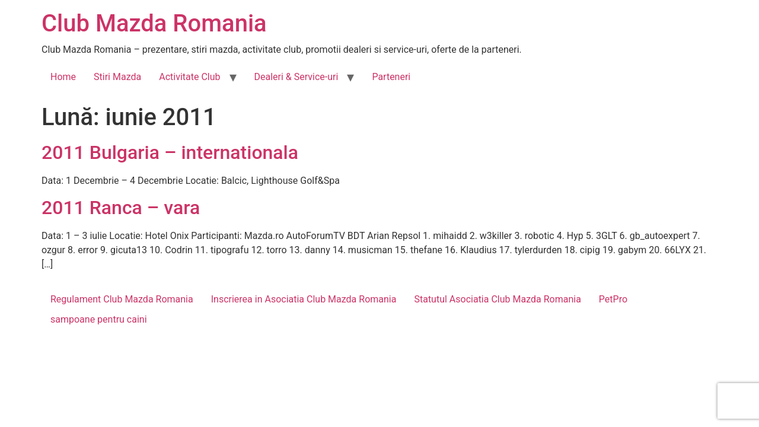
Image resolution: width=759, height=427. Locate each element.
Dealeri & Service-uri (296, 76)
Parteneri (391, 76)
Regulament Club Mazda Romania (121, 299)
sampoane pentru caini (98, 319)
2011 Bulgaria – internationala (170, 152)
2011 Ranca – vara (121, 207)
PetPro (613, 299)
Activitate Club (189, 76)
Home (63, 76)
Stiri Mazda (117, 76)
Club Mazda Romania (154, 23)
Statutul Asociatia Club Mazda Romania (497, 299)
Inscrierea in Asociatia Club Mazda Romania (304, 299)
